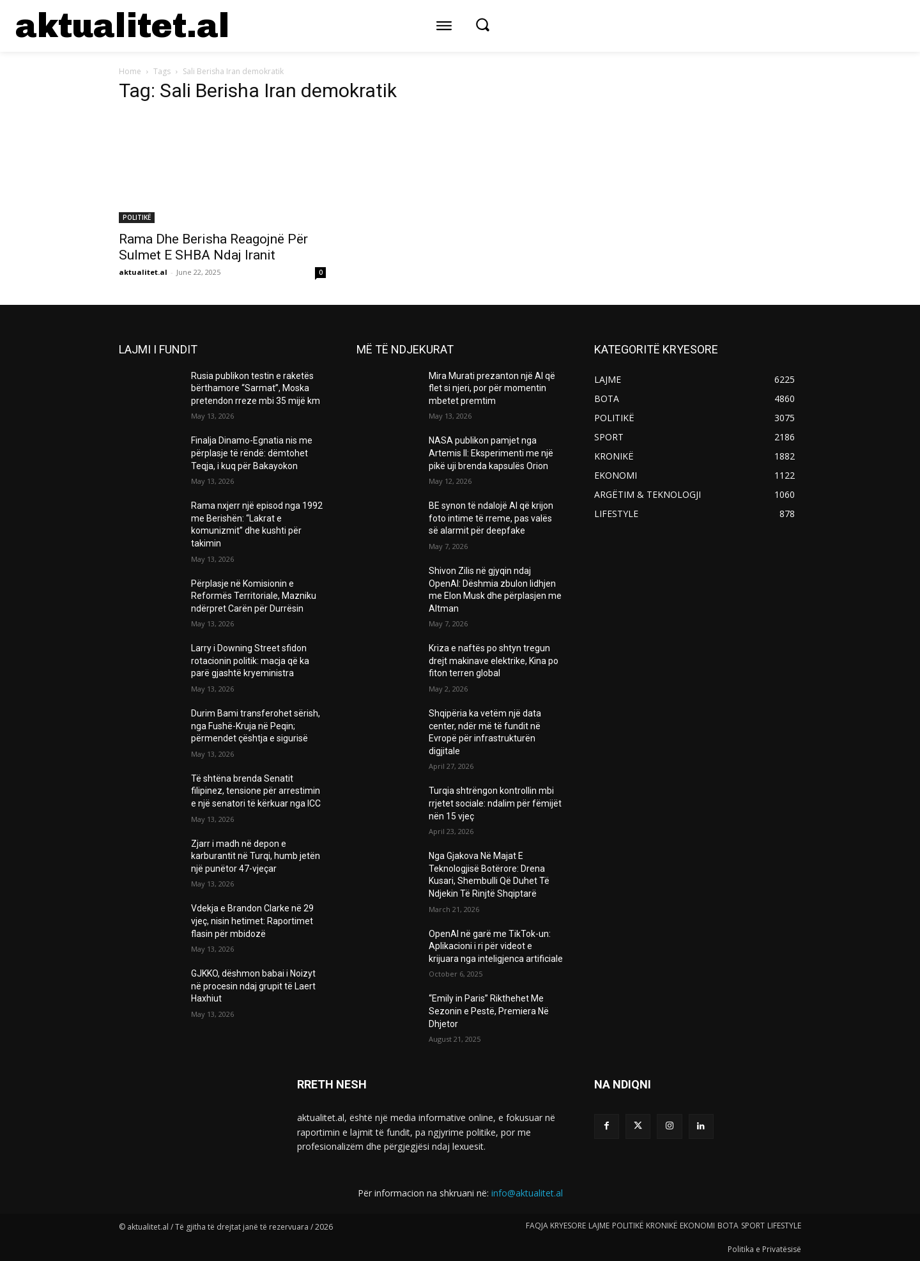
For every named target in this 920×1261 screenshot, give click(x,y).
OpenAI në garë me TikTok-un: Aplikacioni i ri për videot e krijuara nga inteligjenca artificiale (496, 946)
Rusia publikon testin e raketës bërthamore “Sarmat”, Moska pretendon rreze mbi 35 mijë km (255, 388)
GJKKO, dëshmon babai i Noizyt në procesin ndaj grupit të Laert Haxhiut (253, 985)
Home (130, 71)
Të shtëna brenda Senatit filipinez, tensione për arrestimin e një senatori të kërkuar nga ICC (256, 790)
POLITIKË (137, 217)
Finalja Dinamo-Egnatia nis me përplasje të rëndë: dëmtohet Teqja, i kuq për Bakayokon (251, 452)
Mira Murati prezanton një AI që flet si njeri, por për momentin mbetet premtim (492, 388)
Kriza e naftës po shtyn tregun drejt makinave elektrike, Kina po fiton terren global (493, 660)
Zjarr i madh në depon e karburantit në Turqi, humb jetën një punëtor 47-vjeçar (255, 856)
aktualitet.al (143, 272)
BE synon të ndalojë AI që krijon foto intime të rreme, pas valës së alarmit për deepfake (491, 518)
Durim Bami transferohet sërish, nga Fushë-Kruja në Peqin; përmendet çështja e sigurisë (255, 725)
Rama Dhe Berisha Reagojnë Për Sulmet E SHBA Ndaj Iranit (213, 247)
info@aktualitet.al (527, 1193)
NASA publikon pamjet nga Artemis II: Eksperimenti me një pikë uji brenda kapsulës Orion (491, 452)
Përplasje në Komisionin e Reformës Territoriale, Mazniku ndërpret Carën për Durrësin (253, 596)
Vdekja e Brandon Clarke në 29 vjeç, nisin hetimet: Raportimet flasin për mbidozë (252, 920)
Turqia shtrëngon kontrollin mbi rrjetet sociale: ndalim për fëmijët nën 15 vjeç (495, 803)
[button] (482, 24)
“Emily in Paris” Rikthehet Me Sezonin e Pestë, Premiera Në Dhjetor (489, 1010)
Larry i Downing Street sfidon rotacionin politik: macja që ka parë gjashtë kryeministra (250, 660)
